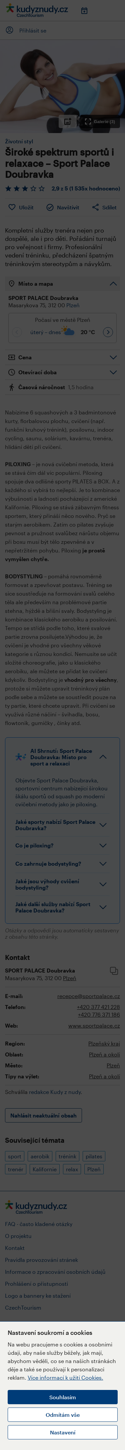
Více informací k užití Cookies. (65, 1377)
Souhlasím (62, 1397)
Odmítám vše (63, 1415)
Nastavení (62, 1432)
